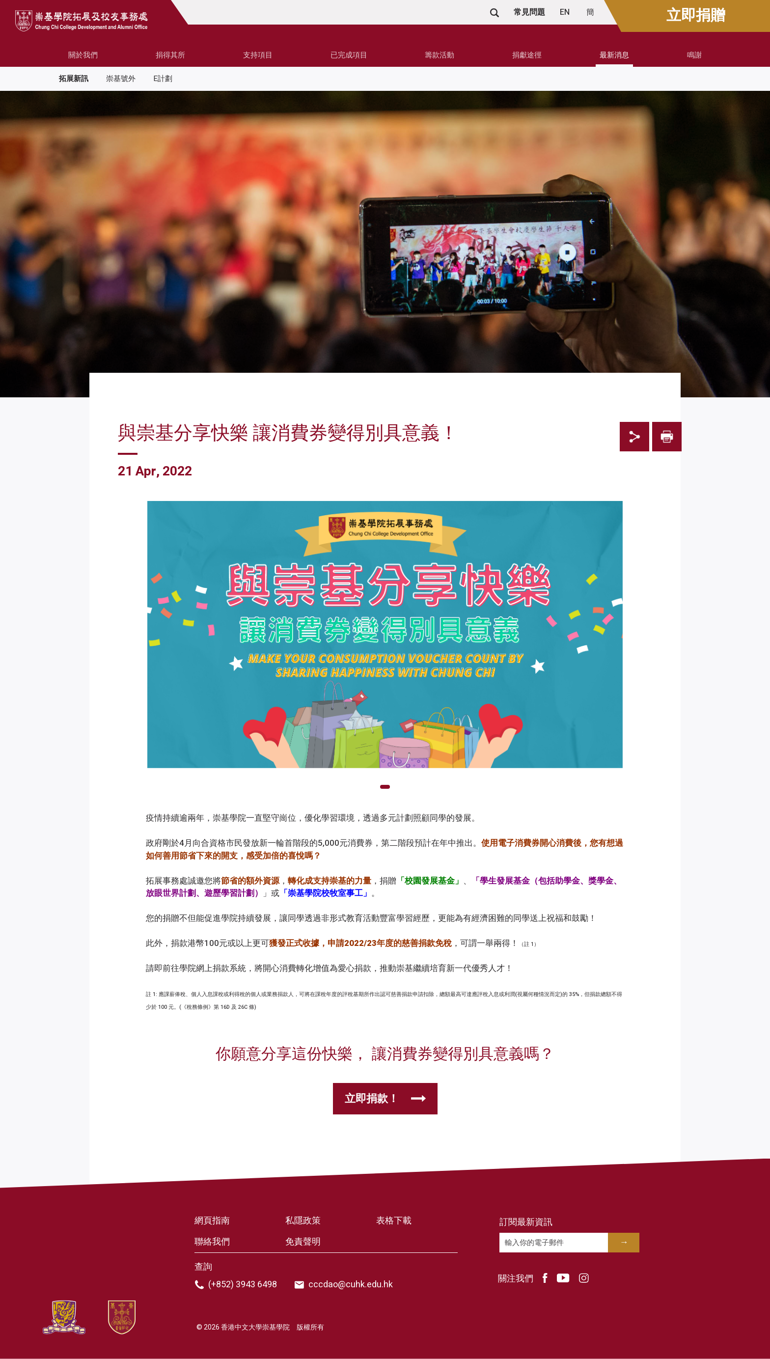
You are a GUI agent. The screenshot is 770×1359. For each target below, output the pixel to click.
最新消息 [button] (614, 55)
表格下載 (394, 1220)
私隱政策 (303, 1220)
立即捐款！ (372, 1099)
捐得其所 (170, 55)
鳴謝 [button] (694, 55)
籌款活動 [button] (439, 55)
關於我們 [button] (83, 55)
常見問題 (529, 12)
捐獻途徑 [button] (527, 55)
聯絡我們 (212, 1241)
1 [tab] (385, 787)
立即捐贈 (695, 16)
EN (566, 12)
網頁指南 (212, 1220)
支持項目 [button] (258, 55)
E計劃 (162, 78)
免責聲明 (303, 1241)
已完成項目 (348, 55)
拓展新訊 (73, 78)
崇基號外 (121, 78)
